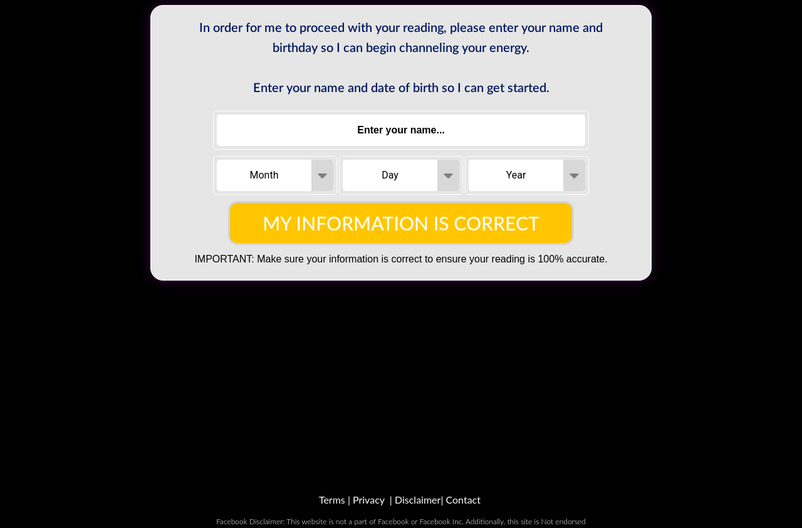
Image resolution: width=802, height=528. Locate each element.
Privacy (369, 499)
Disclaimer (417, 499)
